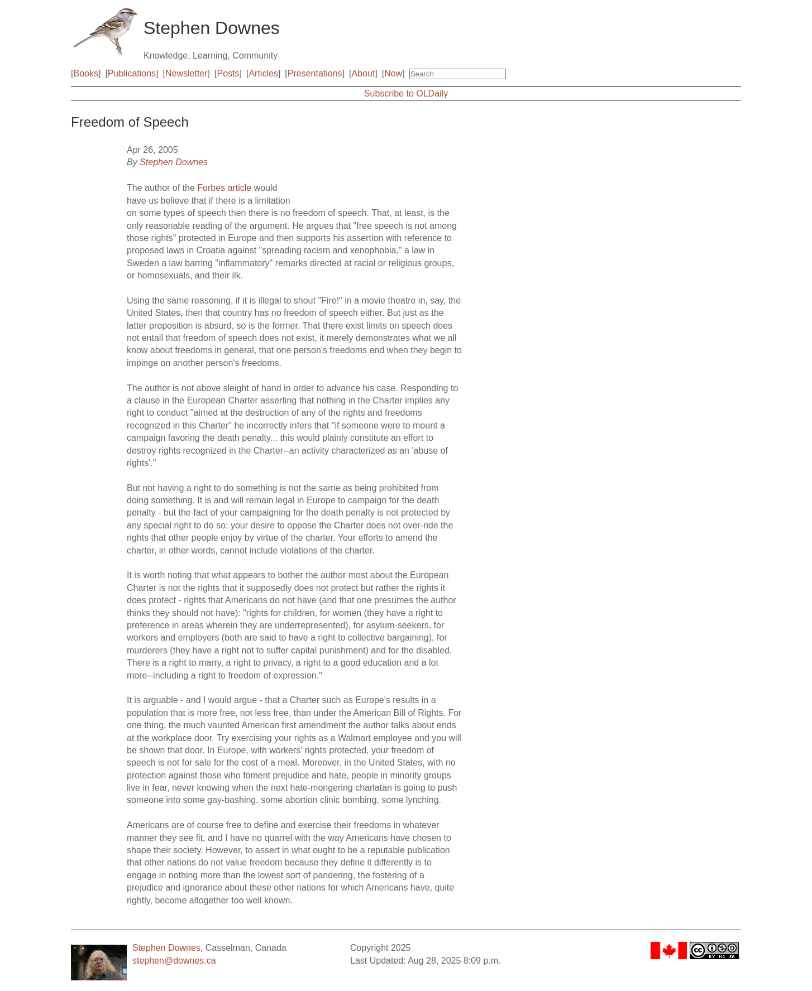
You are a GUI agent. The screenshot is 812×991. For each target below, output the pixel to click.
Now (393, 73)
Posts (228, 73)
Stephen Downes (174, 162)
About (363, 73)
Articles (263, 73)
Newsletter (186, 73)
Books (85, 73)
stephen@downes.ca (174, 960)
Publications (132, 73)
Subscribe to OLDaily (406, 93)
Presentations (315, 73)
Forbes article (224, 188)
